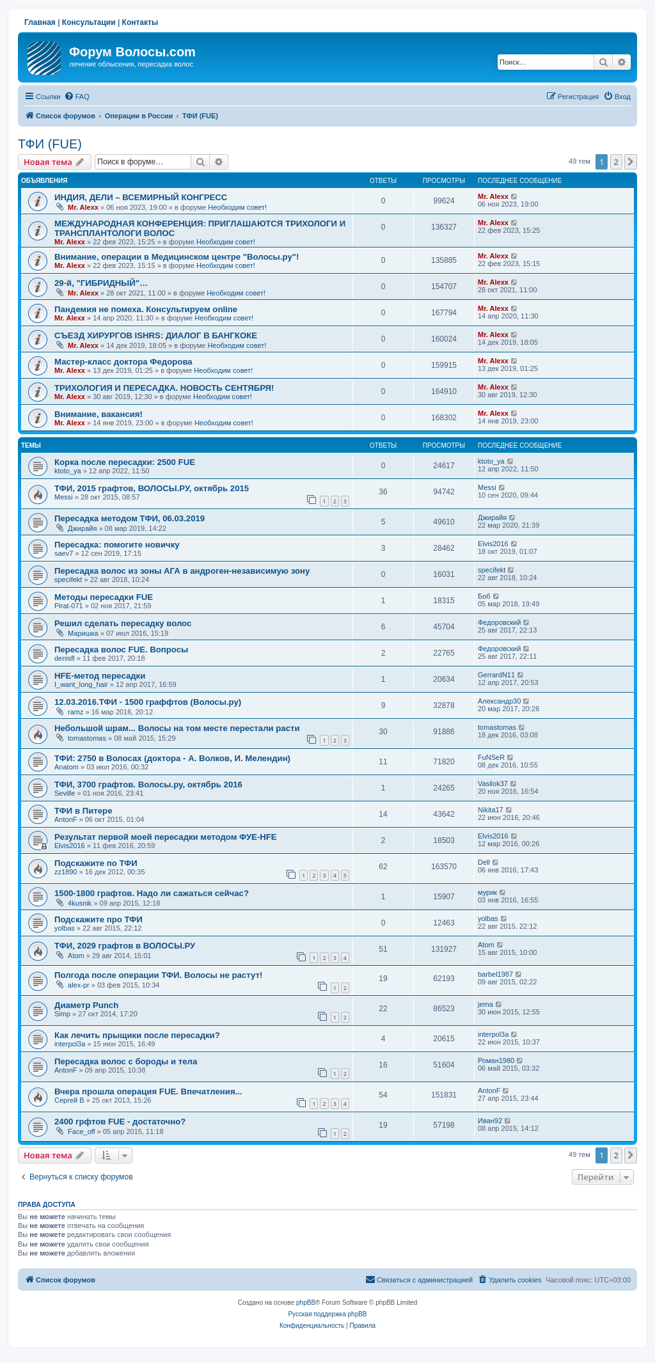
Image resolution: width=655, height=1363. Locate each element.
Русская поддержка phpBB (327, 1314)
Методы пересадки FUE (103, 597)
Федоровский (499, 622)
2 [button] (616, 162)
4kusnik (79, 903)
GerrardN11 (496, 675)
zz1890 (65, 872)
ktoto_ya (67, 471)
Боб (484, 596)
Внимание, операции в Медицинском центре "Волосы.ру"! (176, 257)
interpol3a (69, 1044)
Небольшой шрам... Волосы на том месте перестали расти (177, 728)
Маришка (83, 633)
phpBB (305, 1302)
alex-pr (79, 985)
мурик (487, 892)
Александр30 (499, 701)
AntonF (65, 819)
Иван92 (490, 1120)
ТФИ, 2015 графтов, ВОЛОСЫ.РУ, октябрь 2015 (151, 488)
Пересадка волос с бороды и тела (125, 1061)
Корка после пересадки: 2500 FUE (124, 462)
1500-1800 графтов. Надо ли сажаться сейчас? (151, 893)
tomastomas (87, 738)
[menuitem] (77, 96)
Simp (62, 1014)
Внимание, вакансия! (98, 414)
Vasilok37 (493, 783)
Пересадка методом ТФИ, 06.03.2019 (129, 518)
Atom (76, 955)
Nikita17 (490, 810)
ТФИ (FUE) (50, 144)
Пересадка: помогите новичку (117, 544)
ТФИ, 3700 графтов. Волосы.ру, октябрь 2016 (148, 784)
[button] (630, 161)
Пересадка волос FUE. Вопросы (121, 649)
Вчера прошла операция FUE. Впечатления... (148, 1091)
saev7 (63, 553)
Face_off (81, 1131)
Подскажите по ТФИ (96, 863)
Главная (40, 22)
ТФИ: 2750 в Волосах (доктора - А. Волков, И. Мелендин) (172, 758)
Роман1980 (496, 1060)
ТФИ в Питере (83, 810)
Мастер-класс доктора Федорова (123, 361)
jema (485, 1004)
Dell (484, 862)
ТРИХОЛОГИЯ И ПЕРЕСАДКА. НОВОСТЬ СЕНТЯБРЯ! (164, 388)
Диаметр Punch (86, 1005)
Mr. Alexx (83, 207)
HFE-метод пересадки (99, 676)
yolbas (64, 928)
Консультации (89, 22)
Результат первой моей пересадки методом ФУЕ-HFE (165, 837)
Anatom (66, 767)
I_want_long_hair (81, 684)
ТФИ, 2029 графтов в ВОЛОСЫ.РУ (124, 945)
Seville (64, 793)
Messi (63, 497)
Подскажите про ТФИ (98, 919)
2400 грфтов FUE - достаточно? (119, 1121)
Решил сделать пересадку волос (122, 623)
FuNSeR (491, 757)
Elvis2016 (493, 544)
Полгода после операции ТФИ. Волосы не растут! (158, 975)
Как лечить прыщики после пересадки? (137, 1035)
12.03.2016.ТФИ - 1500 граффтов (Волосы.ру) (147, 702)
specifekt (68, 579)
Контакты (140, 22)
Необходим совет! (237, 207)
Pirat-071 (68, 606)
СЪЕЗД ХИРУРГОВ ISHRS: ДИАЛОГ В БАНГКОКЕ (155, 335)
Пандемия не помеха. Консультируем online (145, 309)
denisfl (64, 658)
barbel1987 (495, 974)
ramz (75, 712)
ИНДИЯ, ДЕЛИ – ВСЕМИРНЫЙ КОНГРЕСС (140, 197)
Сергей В (69, 1100)
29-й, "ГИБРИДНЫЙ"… (101, 283)
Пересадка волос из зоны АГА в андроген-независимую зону (182, 571)
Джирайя (82, 528)
